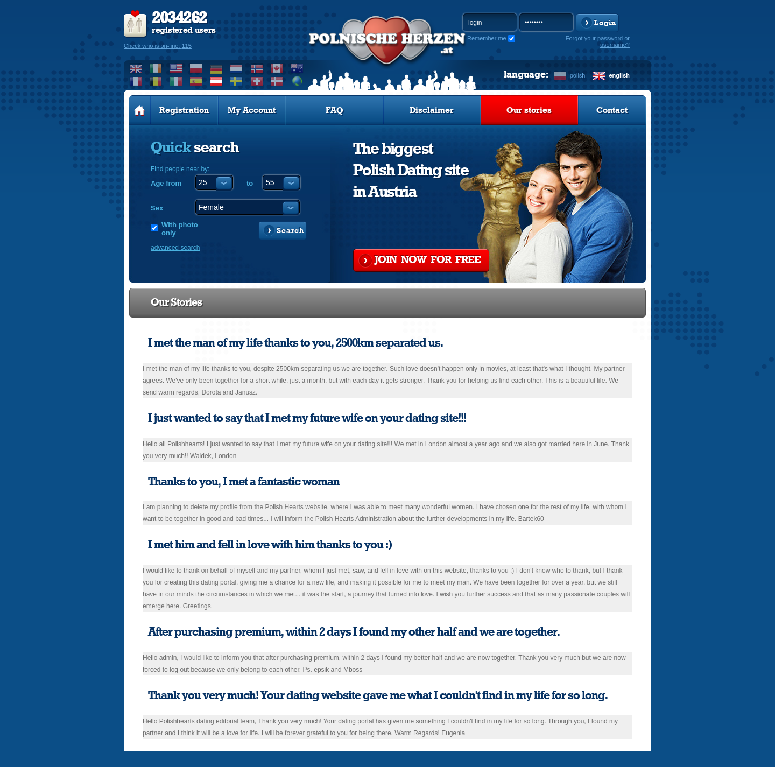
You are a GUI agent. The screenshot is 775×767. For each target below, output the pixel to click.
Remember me (486, 38)
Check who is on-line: (158, 46)
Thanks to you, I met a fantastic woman (244, 482)
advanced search (175, 247)
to (249, 183)
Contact (612, 110)
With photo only (179, 229)
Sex (157, 208)
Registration (184, 110)
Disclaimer (432, 110)
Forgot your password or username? (598, 41)
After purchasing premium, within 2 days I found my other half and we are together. (354, 632)
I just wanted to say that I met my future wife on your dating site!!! (307, 418)
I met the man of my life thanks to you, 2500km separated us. (295, 343)
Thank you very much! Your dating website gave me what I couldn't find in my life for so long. (378, 695)
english (619, 75)
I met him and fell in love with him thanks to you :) (270, 545)
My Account (252, 110)
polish (578, 75)
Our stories (529, 110)
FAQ (334, 110)
